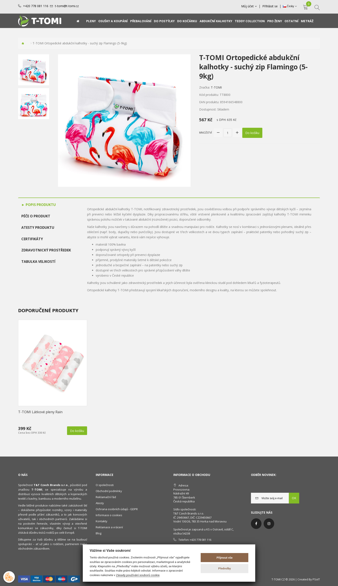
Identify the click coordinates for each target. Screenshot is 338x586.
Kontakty (101, 521)
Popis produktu (40, 204)
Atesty (100, 503)
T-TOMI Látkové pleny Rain (40, 412)
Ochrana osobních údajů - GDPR (117, 509)
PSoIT (316, 579)
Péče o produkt (35, 216)
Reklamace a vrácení (109, 527)
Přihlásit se (270, 6)
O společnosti (105, 485)
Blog (98, 533)
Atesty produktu (37, 227)
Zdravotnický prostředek (46, 250)
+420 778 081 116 (35, 6)
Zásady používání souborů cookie (138, 575)
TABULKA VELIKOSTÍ (38, 261)
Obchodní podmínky (109, 491)
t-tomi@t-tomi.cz (67, 6)
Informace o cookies (109, 515)
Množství (205, 132)
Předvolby (224, 568)
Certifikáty (32, 239)
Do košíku (252, 133)
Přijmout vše (225, 557)
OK (294, 498)
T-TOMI (216, 87)
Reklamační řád (106, 497)
